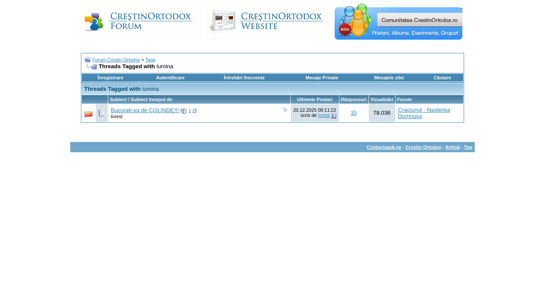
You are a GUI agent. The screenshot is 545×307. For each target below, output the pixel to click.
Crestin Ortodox (424, 147)
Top (468, 147)
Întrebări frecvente (244, 77)
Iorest (117, 116)
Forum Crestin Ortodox (116, 59)
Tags (150, 59)
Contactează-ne (384, 147)
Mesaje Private (322, 77)
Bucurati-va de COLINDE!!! (145, 110)
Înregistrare (110, 77)
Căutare (442, 77)
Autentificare (170, 77)
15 (353, 113)
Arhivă (452, 147)
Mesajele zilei (389, 77)
